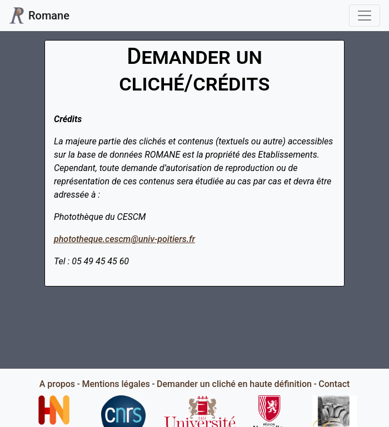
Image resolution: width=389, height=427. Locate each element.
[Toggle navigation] (364, 15)
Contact (334, 384)
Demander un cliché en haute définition (234, 384)
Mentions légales (115, 384)
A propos (57, 384)
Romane (39, 15)
